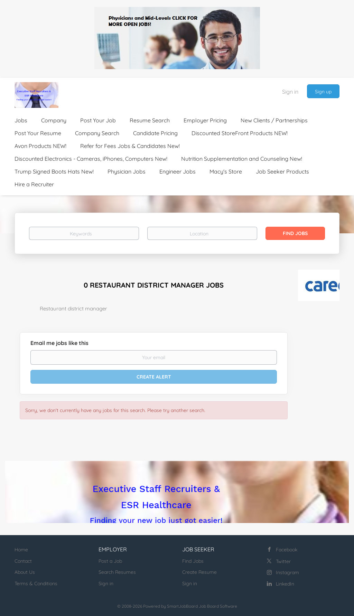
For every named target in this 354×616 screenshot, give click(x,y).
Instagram (287, 572)
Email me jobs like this (59, 342)
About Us (25, 572)
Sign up (323, 91)
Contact (23, 561)
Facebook (286, 550)
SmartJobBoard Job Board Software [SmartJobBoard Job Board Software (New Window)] (202, 606)
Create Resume (199, 572)
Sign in (290, 91)
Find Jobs (295, 233)
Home (21, 550)
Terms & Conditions (36, 583)
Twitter (283, 561)
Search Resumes (117, 572)
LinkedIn (285, 584)
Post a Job (110, 561)
